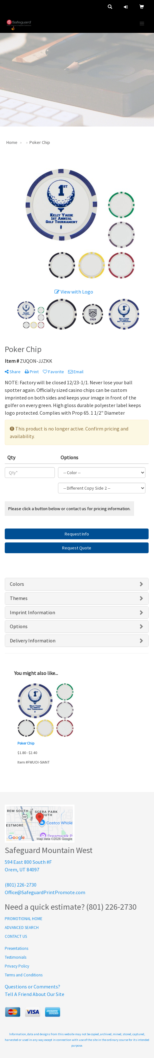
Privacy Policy (17, 966)
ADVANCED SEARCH (22, 927)
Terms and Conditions (23, 975)
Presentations (16, 948)
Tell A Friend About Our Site (34, 994)
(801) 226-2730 (20, 885)
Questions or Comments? (32, 986)
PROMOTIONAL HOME (23, 918)
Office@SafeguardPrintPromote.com (45, 892)
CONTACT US (16, 936)
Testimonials (15, 957)
